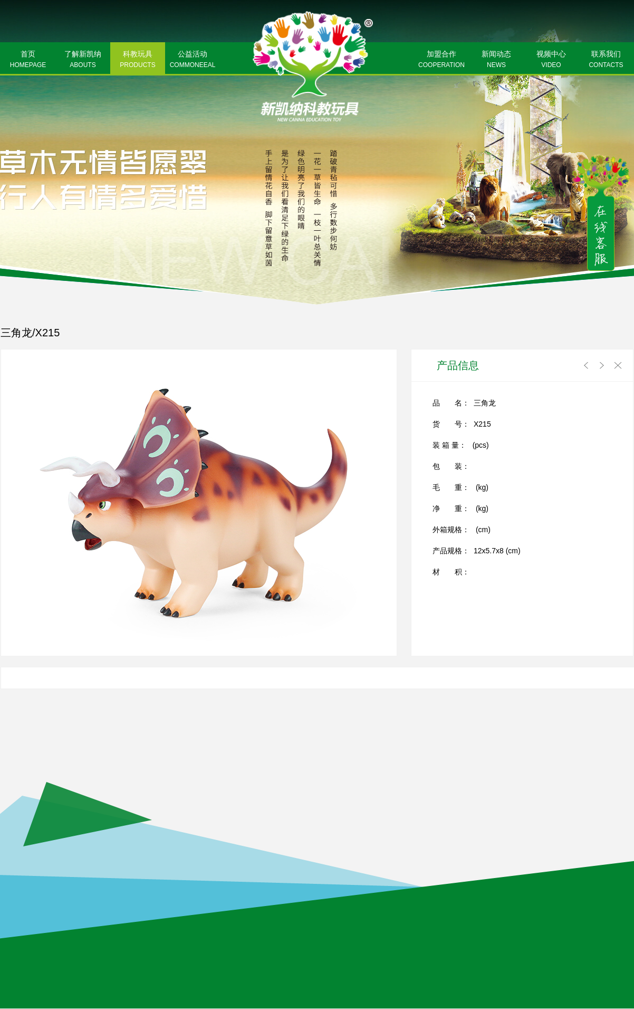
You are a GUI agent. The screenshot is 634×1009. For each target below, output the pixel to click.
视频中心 (551, 60)
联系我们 (606, 60)
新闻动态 (496, 60)
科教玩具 (137, 60)
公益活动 (192, 60)
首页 (28, 60)
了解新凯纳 (82, 60)
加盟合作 (441, 60)
